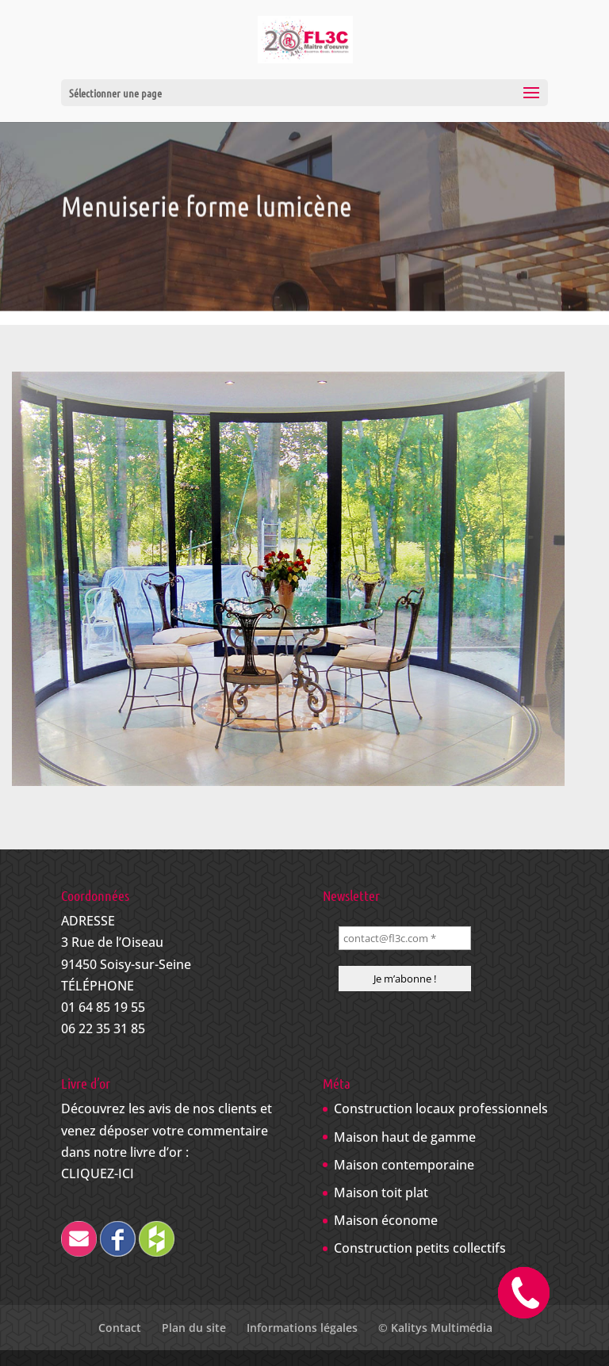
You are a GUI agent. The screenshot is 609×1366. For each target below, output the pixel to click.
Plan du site (194, 1327)
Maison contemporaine (404, 1164)
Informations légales (302, 1327)
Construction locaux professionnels (441, 1108)
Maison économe (386, 1220)
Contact (119, 1327)
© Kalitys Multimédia (435, 1327)
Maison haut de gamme (405, 1137)
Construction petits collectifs (420, 1248)
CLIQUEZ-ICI (97, 1173)
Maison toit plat (381, 1192)
